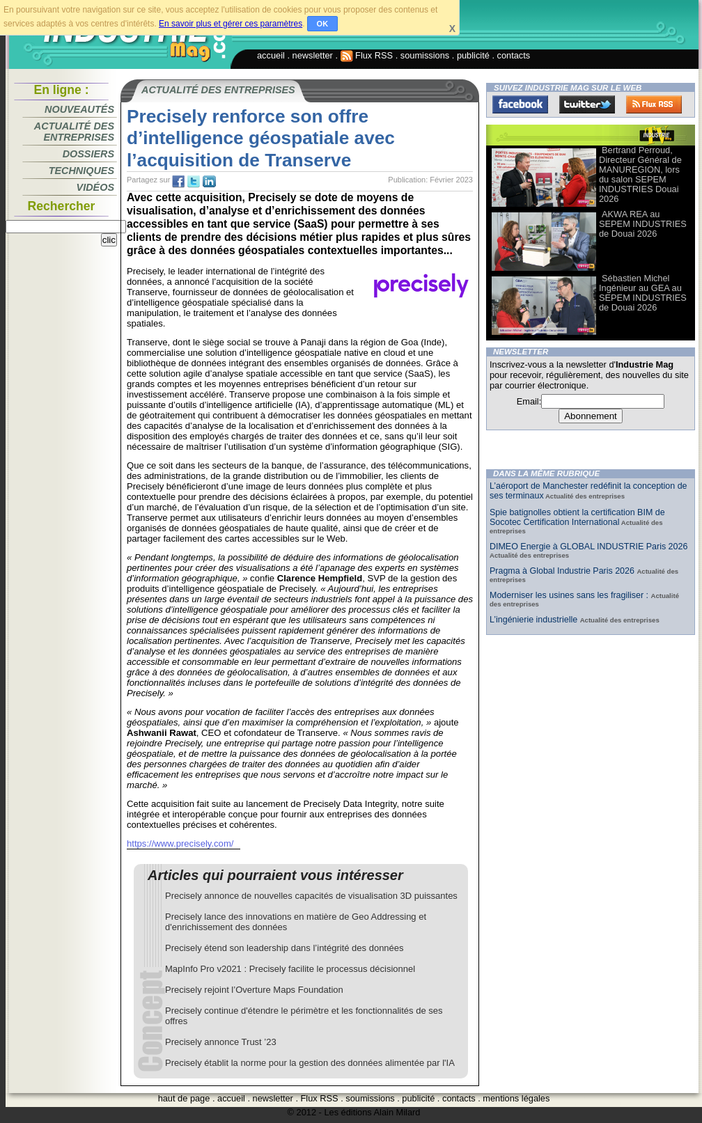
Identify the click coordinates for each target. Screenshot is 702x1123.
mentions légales (516, 1098)
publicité (473, 55)
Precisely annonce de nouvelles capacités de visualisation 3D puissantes (311, 895)
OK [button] (323, 23)
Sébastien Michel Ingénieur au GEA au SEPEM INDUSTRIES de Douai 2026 (643, 293)
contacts (514, 55)
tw (194, 182)
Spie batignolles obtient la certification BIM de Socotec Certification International (577, 517)
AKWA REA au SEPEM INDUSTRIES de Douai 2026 (643, 224)
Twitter (587, 104)
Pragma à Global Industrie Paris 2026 (563, 571)
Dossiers (88, 153)
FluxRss (654, 104)
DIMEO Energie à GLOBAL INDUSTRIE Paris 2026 (588, 546)
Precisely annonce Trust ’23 (220, 1042)
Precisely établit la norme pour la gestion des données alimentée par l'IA (310, 1063)
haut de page (184, 1098)
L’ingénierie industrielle (535, 620)
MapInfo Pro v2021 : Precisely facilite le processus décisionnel (290, 969)
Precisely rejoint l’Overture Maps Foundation (254, 989)
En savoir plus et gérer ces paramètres (230, 24)
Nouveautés (79, 109)
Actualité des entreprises (74, 131)
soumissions (424, 55)
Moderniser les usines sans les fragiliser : (570, 595)
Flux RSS (367, 55)
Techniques (81, 170)
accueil (271, 55)
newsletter (312, 55)
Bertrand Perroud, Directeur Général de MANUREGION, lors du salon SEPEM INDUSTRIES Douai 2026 (640, 174)
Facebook (520, 104)
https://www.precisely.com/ (180, 843)
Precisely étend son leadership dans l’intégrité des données (284, 948)
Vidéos (95, 187)
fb (178, 182)
